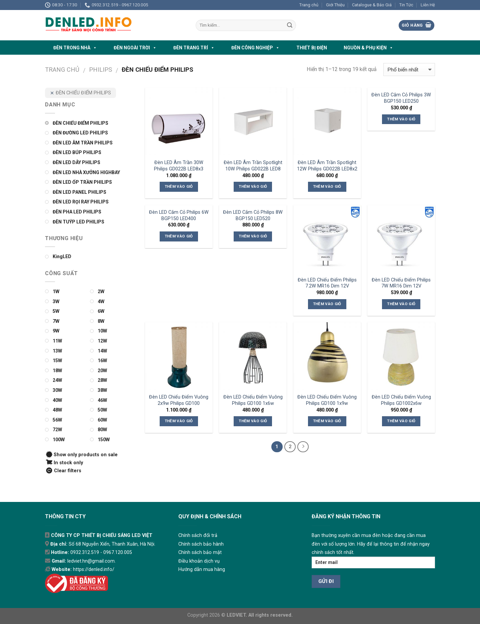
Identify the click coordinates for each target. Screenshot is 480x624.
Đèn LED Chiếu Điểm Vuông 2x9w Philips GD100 (178, 400)
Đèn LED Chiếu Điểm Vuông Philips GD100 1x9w (327, 400)
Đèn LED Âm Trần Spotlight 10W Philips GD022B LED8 (253, 166)
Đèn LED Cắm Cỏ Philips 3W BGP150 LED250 (401, 98)
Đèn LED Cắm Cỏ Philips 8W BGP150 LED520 (253, 215)
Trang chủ (308, 4)
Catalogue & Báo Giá (372, 4)
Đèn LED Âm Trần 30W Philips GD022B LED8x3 (178, 166)
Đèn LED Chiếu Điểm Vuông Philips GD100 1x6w (253, 400)
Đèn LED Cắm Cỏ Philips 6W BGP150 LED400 (179, 215)
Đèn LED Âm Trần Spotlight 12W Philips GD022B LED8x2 (327, 166)
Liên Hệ (428, 4)
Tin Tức (406, 4)
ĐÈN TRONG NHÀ (75, 47)
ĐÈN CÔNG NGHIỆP (255, 47)
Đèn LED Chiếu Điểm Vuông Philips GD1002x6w (401, 400)
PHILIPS (100, 69)
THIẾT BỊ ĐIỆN (311, 47)
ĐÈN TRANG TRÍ (194, 47)
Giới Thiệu (335, 4)
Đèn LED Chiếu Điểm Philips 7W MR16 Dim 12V (401, 283)
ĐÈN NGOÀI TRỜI (135, 47)
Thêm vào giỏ (179, 186)
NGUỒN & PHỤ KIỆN (368, 47)
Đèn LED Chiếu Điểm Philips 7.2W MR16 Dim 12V (327, 283)
